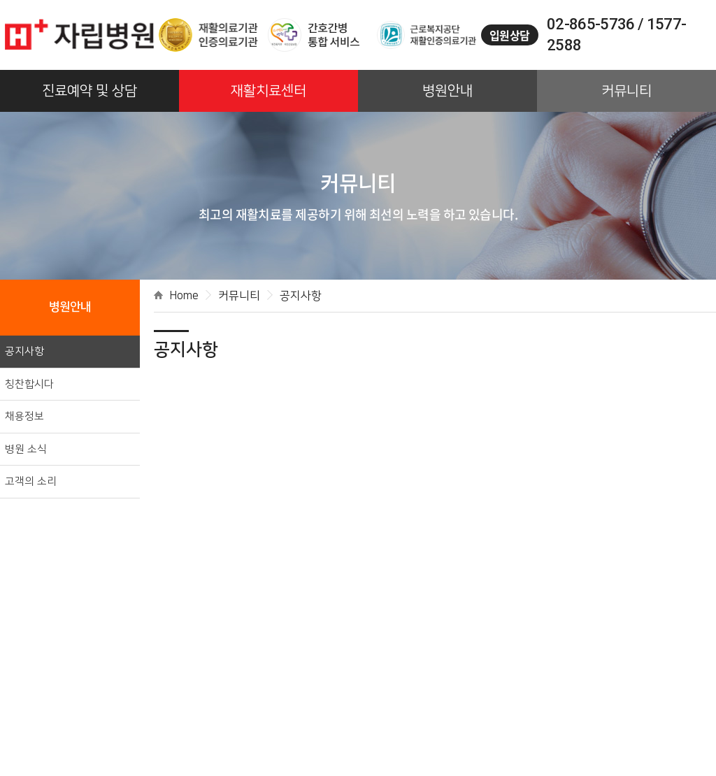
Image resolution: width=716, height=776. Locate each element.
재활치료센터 (268, 91)
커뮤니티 (626, 91)
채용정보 (24, 416)
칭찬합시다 (29, 384)
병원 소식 (26, 449)
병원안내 (447, 91)
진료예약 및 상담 (89, 91)
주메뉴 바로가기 (0, 0)
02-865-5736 (591, 24)
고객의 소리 (31, 481)
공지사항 (24, 351)
